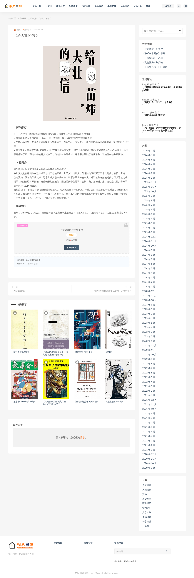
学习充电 (146, 507)
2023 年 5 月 (148, 322)
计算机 (145, 526)
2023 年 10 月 (149, 300)
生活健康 (146, 516)
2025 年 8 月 (148, 200)
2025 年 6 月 (148, 209)
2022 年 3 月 (148, 386)
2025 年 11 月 (149, 186)
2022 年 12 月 (149, 345)
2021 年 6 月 (148, 427)
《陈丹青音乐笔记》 (20, 352)
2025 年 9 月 (148, 195)
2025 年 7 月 (148, 204)
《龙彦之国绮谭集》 (114, 401)
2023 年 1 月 (148, 340)
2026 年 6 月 (148, 155)
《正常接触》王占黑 (152, 58)
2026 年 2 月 (148, 173)
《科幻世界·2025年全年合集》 (157, 102)
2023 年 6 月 (148, 318)
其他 (144, 494)
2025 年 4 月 (148, 218)
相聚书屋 (22, 18)
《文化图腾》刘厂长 (152, 62)
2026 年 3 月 (148, 168)
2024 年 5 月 (148, 268)
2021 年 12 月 (149, 399)
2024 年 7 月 (148, 259)
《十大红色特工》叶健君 (154, 67)
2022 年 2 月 (148, 390)
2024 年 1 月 (148, 286)
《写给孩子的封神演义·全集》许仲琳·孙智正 (54, 402)
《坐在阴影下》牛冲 (152, 48)
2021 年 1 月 (148, 449)
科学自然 (146, 521)
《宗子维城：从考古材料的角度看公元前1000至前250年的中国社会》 (161, 129)
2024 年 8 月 (148, 254)
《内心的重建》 (18, 290)
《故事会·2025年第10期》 (23, 401)
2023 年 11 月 (149, 295)
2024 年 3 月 (148, 277)
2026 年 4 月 (148, 164)
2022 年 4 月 (148, 381)
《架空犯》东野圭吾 (83, 352)
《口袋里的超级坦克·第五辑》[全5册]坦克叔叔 (162, 88)
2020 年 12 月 (149, 454)
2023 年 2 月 (148, 336)
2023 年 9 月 (148, 304)
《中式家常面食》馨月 (153, 53)
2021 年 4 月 (148, 436)
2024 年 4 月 (148, 272)
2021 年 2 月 (148, 445)
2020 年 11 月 (149, 458)
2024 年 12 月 (149, 236)
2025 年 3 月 (148, 223)
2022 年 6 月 (148, 372)
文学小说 (32, 18)
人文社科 (146, 485)
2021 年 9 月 (148, 413)
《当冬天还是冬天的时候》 (86, 401)
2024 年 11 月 (149, 241)
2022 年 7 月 (148, 368)
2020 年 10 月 (149, 463)
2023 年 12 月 (149, 291)
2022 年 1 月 (148, 395)
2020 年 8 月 (148, 467)
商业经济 (146, 503)
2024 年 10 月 (149, 245)
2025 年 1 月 (148, 232)
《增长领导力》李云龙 (153, 115)
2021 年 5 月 (148, 431)
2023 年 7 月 (148, 313)
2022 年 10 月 (149, 354)
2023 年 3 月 (148, 331)
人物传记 (146, 489)
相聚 (17, 30)
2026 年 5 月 (148, 159)
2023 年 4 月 (148, 327)
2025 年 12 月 (149, 182)
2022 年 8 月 (148, 363)
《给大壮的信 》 (32, 263)
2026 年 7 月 (148, 150)
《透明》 (109, 352)
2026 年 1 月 (148, 177)
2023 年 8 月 (148, 309)
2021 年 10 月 (149, 408)
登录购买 (71, 248)
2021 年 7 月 (148, 422)
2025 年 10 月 (149, 191)
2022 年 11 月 (149, 350)
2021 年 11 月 (149, 404)
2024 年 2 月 (148, 282)
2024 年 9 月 (148, 250)
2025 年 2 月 (148, 227)
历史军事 (146, 498)
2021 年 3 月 (148, 440)
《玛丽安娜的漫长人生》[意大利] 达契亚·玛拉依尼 (55, 353)
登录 (82, 437)
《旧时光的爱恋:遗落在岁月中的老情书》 (112, 290)
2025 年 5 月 (148, 214)
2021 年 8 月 (148, 418)
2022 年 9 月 (148, 359)
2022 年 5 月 (148, 377)
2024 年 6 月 (148, 263)
